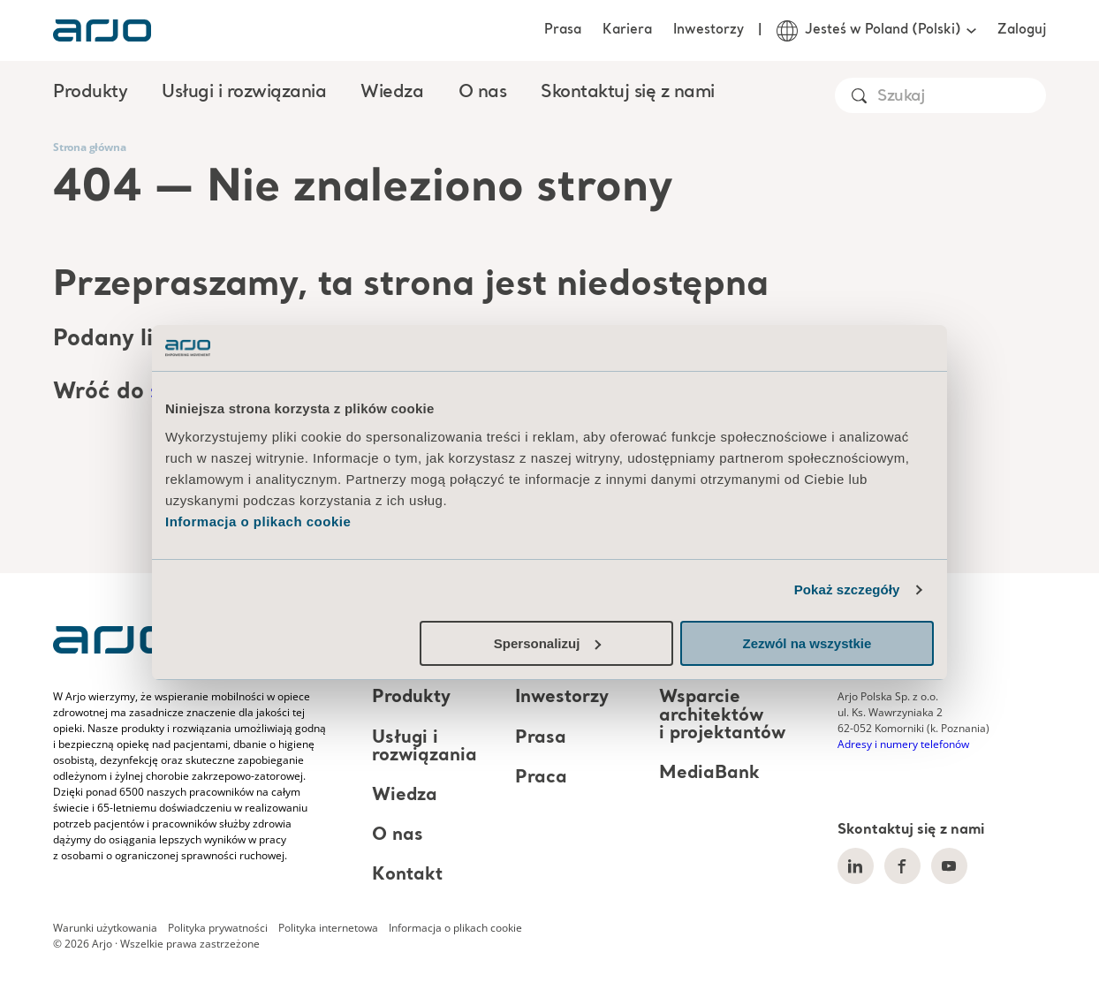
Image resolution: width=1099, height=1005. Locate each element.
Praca (541, 778)
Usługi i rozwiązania (424, 747)
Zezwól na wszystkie (807, 643)
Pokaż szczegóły (847, 589)
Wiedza (404, 796)
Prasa (562, 30)
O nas (397, 835)
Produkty (411, 698)
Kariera (627, 30)
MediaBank (709, 773)
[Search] (960, 96)
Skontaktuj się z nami (628, 92)
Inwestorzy (708, 30)
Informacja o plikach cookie (258, 521)
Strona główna (89, 147)
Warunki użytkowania (105, 927)
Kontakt (407, 875)
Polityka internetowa (328, 927)
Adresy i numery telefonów (903, 744)
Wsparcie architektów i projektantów (722, 716)
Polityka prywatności (218, 927)
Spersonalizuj (548, 643)
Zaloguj (1021, 30)
